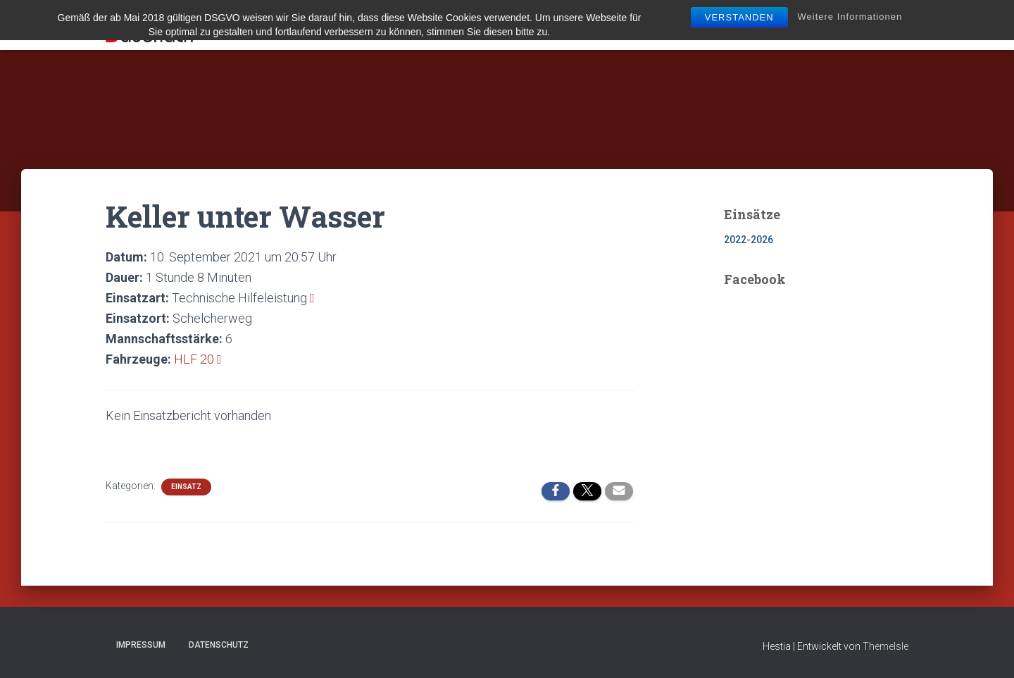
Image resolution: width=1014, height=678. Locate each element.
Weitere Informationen (850, 16)
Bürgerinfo (751, 25)
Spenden (879, 25)
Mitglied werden (596, 25)
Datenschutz (219, 645)
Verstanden (739, 17)
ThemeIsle (885, 646)
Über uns (445, 25)
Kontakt (821, 25)
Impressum (140, 645)
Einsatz (186, 487)
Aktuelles (372, 25)
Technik (512, 25)
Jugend (679, 25)
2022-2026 (748, 239)
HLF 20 (194, 359)
